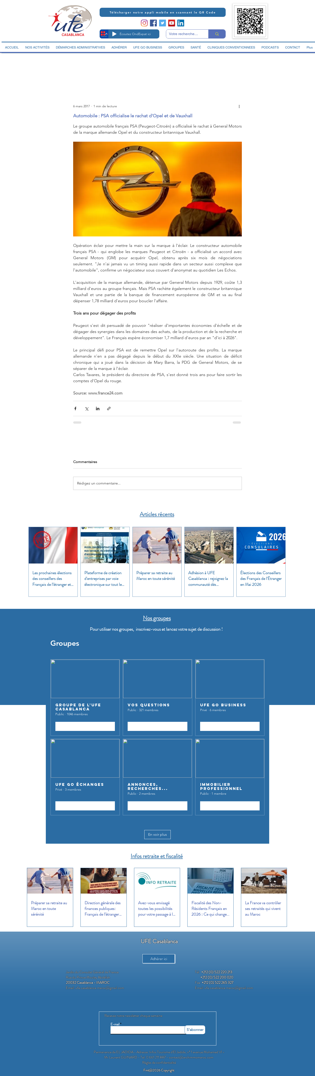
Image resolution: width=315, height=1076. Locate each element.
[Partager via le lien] (109, 408)
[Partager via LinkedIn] (98, 408)
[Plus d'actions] (239, 106)
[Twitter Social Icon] (162, 23)
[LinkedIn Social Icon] (180, 23)
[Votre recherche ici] (184, 34)
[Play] (114, 34)
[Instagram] (144, 23)
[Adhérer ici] (158, 958)
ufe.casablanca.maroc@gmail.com (99, 987)
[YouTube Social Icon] (171, 23)
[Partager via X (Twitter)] (86, 408)
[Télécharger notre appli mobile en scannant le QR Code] (163, 12)
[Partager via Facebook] (75, 408)
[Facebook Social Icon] (153, 23)
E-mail (115, 1024)
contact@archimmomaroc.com (191, 1057)
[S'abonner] (195, 1029)
